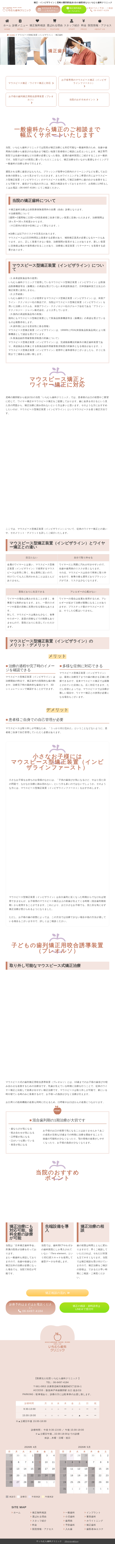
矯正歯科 (91, 1525)
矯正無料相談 (37, 25)
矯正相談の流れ (55, 1292)
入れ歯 (68, 1529)
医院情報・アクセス (100, 25)
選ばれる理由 (55, 25)
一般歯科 (70, 1512)
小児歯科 (70, 1516)
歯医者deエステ (94, 1529)
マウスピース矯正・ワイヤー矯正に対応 (29, 83)
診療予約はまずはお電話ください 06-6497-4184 (30, 1308)
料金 (84, 25)
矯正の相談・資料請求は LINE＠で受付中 (84, 1307)
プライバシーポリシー (71, 1541)
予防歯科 (70, 1525)
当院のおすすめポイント (82, 99)
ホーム (7, 25)
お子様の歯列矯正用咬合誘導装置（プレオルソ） (31, 98)
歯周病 (68, 1521)
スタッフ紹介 (72, 25)
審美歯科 (91, 1516)
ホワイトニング (94, 1521)
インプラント (93, 1512)
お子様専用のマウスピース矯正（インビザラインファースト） (83, 81)
